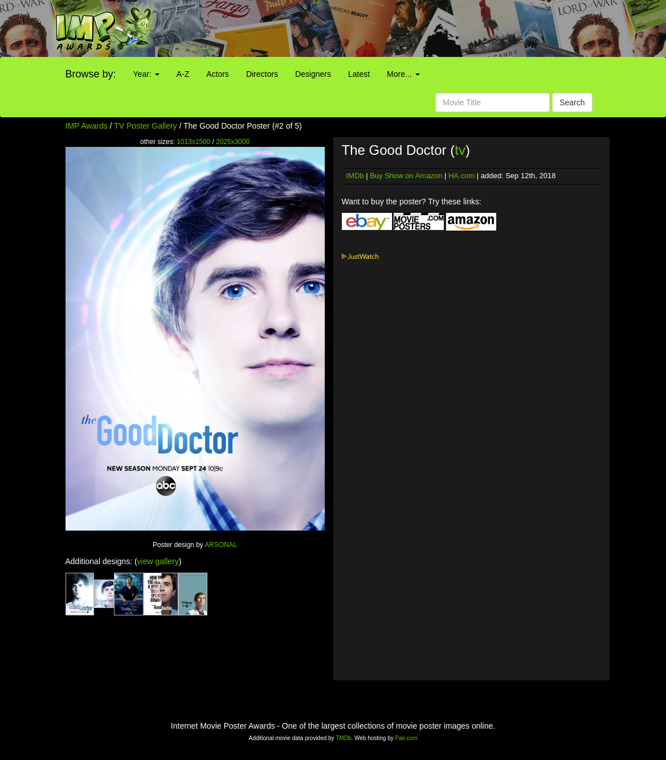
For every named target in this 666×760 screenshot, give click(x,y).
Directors (262, 74)
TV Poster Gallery (145, 125)
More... (403, 74)
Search (572, 102)
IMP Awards (87, 125)
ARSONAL (221, 545)
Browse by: (91, 74)
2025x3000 (233, 142)
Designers (313, 74)
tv (460, 150)
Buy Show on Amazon (406, 175)
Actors (217, 74)
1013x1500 (193, 142)
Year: (146, 74)
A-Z (183, 74)
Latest (359, 74)
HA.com (461, 175)
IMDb (355, 175)
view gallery (158, 561)
